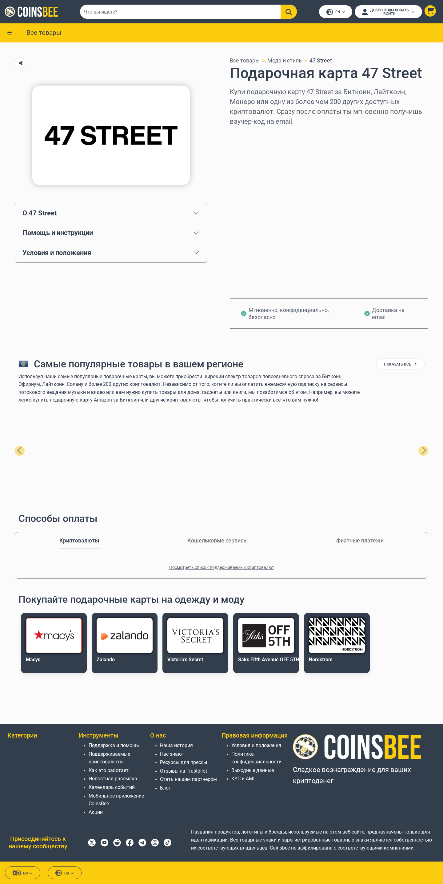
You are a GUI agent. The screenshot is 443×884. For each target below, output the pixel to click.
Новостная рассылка (113, 779)
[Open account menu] (388, 12)
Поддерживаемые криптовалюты (109, 758)
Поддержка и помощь (114, 745)
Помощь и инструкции (57, 233)
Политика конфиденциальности (256, 758)
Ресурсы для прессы (183, 763)
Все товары (43, 33)
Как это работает (109, 770)
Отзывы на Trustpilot (183, 771)
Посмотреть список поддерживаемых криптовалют (221, 568)
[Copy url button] (20, 63)
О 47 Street (39, 213)
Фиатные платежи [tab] (360, 541)
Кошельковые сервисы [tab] (217, 541)
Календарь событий (112, 787)
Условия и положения (56, 253)
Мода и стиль (284, 61)
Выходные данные (252, 770)
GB (64, 873)
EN (335, 12)
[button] (430, 11)
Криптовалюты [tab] (79, 541)
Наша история (176, 745)
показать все (400, 365)
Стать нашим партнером (188, 779)
